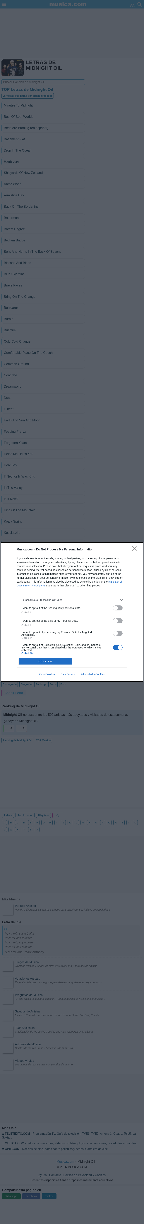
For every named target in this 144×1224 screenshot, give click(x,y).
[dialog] (72, 612)
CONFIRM (45, 661)
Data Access (68, 674)
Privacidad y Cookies (93, 674)
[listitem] (72, 600)
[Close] (135, 549)
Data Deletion (47, 674)
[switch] (118, 607)
